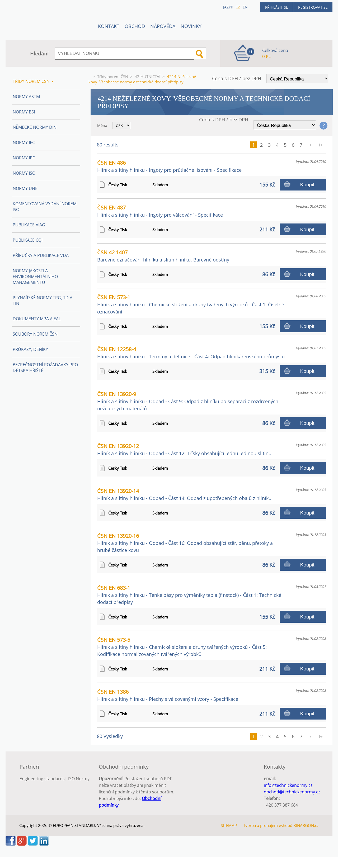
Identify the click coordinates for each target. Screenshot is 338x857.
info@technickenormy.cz (288, 785)
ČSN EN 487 (160, 211)
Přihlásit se (276, 7)
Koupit (307, 184)
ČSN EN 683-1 (189, 594)
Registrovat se (313, 7)
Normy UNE (25, 188)
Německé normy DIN (35, 127)
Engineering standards (42, 779)
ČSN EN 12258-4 (191, 353)
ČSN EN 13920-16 (185, 542)
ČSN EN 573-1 (190, 304)
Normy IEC (24, 142)
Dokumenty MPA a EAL (37, 319)
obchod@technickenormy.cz (292, 792)
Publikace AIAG (29, 225)
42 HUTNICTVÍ (147, 76)
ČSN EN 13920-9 (187, 401)
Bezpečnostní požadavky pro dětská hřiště (45, 367)
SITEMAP (229, 825)
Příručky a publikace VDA (41, 255)
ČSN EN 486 (169, 166)
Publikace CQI (28, 240)
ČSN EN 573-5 (182, 646)
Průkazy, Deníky (30, 349)
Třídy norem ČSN (112, 76)
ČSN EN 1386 (167, 695)
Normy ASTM (26, 96)
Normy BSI (24, 112)
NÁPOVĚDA (162, 26)
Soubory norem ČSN (35, 334)
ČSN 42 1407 (163, 256)
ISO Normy (79, 779)
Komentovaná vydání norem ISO (45, 206)
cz (238, 6)
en (245, 6)
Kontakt (108, 26)
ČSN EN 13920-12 (184, 449)
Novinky (191, 26)
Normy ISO (24, 173)
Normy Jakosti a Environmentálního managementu (35, 276)
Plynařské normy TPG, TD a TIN (42, 300)
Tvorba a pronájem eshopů (267, 825)
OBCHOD (135, 26)
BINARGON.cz (306, 825)
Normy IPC (24, 158)
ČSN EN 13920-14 (184, 494)
